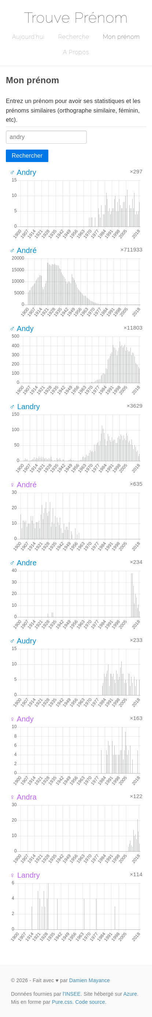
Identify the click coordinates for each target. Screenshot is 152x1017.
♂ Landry (25, 407)
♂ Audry (23, 641)
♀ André (23, 485)
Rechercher (27, 156)
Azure (130, 994)
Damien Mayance (89, 980)
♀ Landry (25, 875)
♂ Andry (23, 172)
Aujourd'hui (28, 36)
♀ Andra (23, 797)
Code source (90, 1002)
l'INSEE (72, 994)
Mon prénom (121, 36)
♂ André (23, 250)
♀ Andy (22, 719)
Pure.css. (63, 1002)
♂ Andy (22, 328)
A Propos (76, 52)
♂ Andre (23, 563)
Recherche (73, 36)
